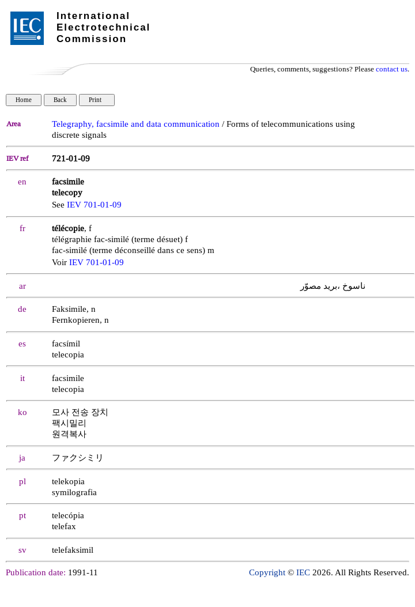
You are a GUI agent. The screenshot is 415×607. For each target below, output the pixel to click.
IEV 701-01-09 (94, 204)
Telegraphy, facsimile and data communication (136, 124)
